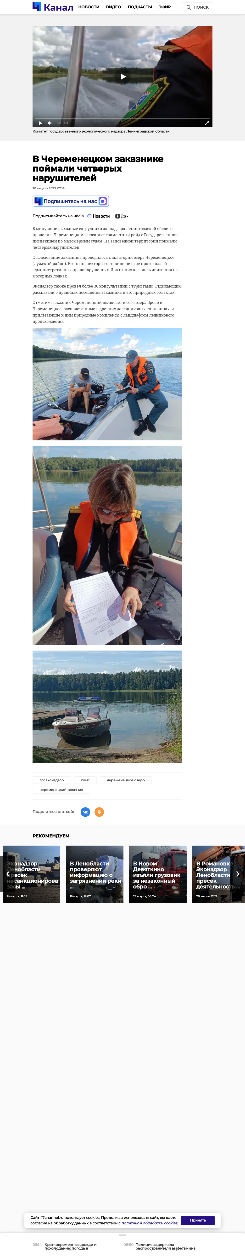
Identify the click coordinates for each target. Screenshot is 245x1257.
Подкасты (140, 7)
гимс (85, 780)
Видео (113, 7)
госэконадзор (52, 780)
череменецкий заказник (61, 790)
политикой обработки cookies (149, 1223)
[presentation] (7, 874)
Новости (88, 7)
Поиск (197, 7)
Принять (198, 1220)
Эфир (165, 7)
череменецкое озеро (126, 780)
